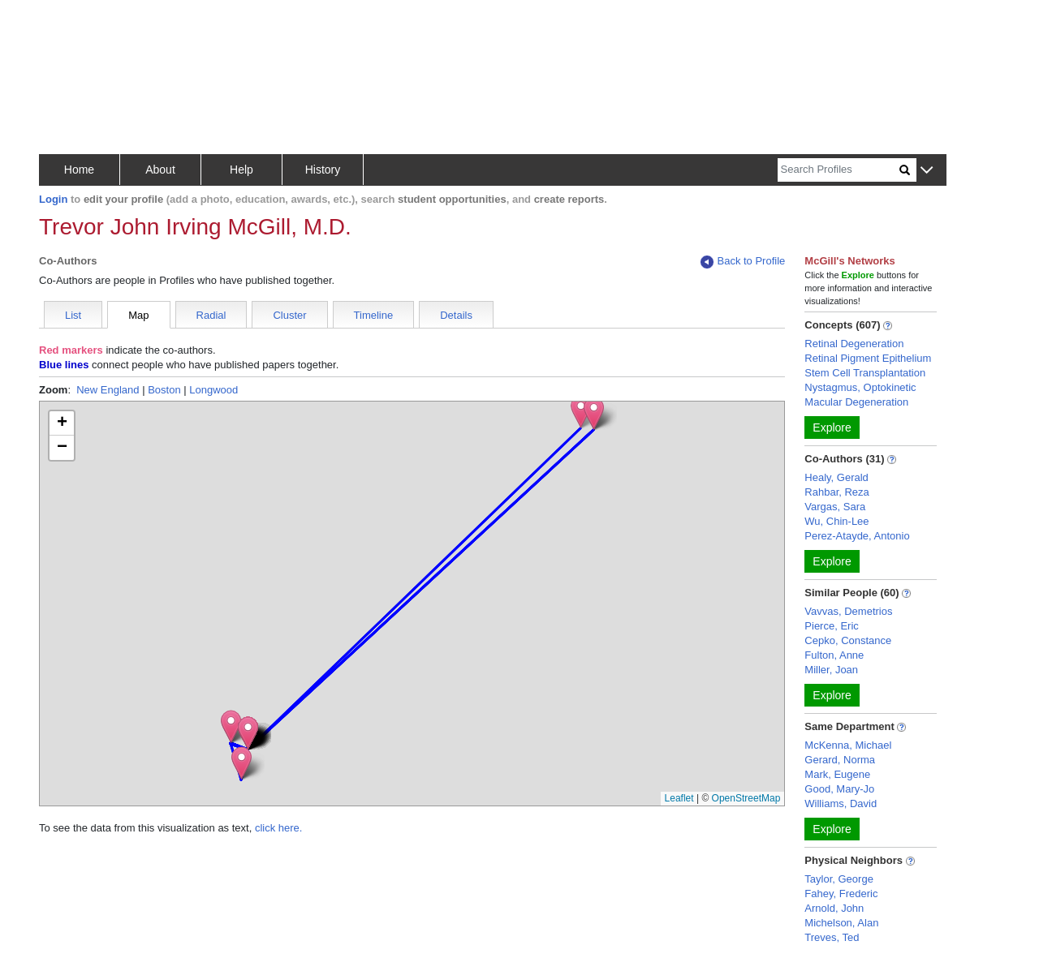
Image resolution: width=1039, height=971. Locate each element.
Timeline (374, 315)
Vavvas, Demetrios (848, 611)
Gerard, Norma (839, 760)
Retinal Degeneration (853, 343)
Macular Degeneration (856, 402)
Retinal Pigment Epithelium (867, 358)
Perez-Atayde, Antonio (856, 536)
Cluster (289, 315)
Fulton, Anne (834, 655)
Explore (832, 427)
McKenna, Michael (847, 745)
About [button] (160, 169)
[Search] (838, 170)
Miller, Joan (831, 670)
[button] (926, 171)
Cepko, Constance (847, 640)
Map (138, 315)
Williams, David (840, 803)
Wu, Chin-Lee (836, 521)
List (73, 315)
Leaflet (679, 798)
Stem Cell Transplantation (864, 373)
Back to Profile (743, 262)
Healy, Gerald (836, 477)
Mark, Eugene (837, 774)
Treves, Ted (831, 937)
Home (79, 169)
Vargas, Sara (834, 507)
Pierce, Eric (831, 626)
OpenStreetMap (746, 798)
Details (456, 315)
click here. (279, 828)
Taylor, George (838, 879)
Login (53, 199)
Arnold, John (834, 908)
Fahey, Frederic (840, 893)
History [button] (323, 169)
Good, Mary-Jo (839, 789)
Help (241, 169)
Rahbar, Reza (836, 492)
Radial (211, 315)
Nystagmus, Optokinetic (860, 387)
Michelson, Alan (841, 923)
